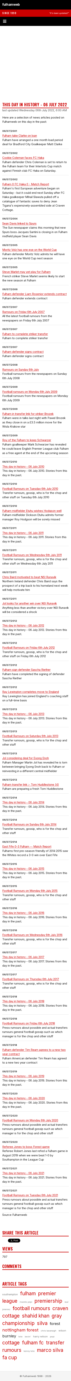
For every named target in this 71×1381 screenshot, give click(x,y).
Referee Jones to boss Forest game (26, 1147)
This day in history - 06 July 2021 (23, 1173)
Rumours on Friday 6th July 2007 (23, 312)
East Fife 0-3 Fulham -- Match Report (26, 846)
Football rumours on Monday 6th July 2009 (29, 391)
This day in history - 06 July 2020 (23, 1098)
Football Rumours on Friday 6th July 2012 (28, 647)
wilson (62, 1330)
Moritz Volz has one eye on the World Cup (29, 250)
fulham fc (33, 1343)
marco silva (50, 1350)
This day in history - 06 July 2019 (23, 1076)
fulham (28, 1293)
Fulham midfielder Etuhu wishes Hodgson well (32, 511)
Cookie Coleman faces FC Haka (23, 157)
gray (57, 1316)
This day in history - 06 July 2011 (23, 533)
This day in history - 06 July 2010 (23, 466)
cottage (11, 1343)
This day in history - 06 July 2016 (23, 913)
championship (18, 1323)
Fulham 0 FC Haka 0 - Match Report (25, 184)
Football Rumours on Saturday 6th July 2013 (30, 736)
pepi (52, 1336)
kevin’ (28, 1336)
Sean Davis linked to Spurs (19, 223)
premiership (48, 1301)
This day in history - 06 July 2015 (23, 868)
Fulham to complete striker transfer (25, 334)
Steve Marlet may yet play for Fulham (26, 272)
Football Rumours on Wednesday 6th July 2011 (32, 555)
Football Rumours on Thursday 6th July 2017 (30, 979)
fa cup (9, 1357)
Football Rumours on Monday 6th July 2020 (30, 1120)
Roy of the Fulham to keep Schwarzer (26, 440)
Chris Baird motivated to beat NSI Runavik (29, 577)
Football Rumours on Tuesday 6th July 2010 (30, 488)
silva (42, 1323)
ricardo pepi (26, 1302)
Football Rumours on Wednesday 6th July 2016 (32, 935)
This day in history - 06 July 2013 (23, 714)
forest (55, 1323)
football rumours (31, 1308)
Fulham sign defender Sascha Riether (26, 669)
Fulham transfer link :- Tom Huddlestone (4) (30, 784)
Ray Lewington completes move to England (30, 692)
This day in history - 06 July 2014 (23, 802)
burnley (9, 1336)
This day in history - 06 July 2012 (23, 625)
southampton (10, 1294)
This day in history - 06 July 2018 (23, 1001)
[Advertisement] (35, 64)
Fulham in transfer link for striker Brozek (28, 414)
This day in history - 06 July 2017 (23, 957)
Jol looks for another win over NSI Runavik (29, 603)
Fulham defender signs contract (23, 351)
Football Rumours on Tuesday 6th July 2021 (30, 1195)
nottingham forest (20, 1329)
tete (20, 1336)
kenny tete (29, 1351)
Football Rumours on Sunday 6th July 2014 (29, 824)
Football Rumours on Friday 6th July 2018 (28, 1023)
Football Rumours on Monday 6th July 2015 (30, 890)
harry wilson (40, 1336)
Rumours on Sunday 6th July (20, 369)
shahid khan (35, 1316)
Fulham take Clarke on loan (19, 135)
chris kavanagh (48, 1330)
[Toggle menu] (35, 21)
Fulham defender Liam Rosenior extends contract (34, 294)
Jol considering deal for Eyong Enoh (25, 758)
